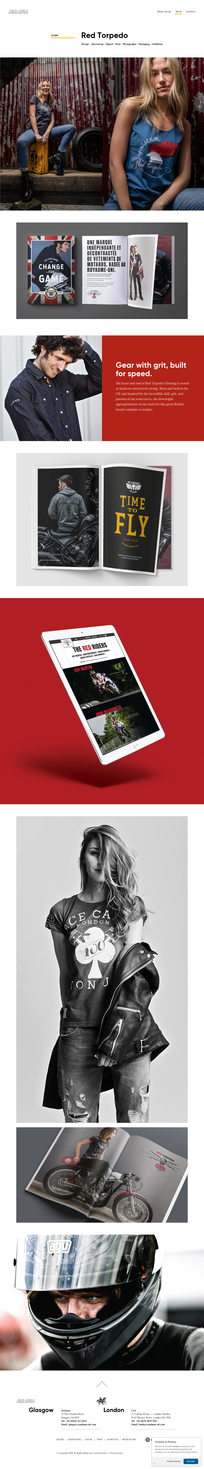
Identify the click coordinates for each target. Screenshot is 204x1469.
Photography (129, 44)
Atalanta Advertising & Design (18, 12)
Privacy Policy (116, 1453)
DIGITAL (89, 1440)
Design (85, 44)
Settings (154, 1463)
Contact (191, 12)
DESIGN (60, 1440)
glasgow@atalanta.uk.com (82, 1424)
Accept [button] (191, 1461)
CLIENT (54, 36)
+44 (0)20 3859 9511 (146, 1421)
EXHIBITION (112, 1440)
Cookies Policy (174, 1461)
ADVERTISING (74, 1440)
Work (179, 12)
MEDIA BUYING (129, 1440)
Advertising (97, 44)
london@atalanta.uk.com (152, 1424)
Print (118, 44)
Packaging (144, 44)
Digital (109, 44)
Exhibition (157, 44)
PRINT (100, 1440)
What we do (164, 12)
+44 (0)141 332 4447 (76, 1421)
